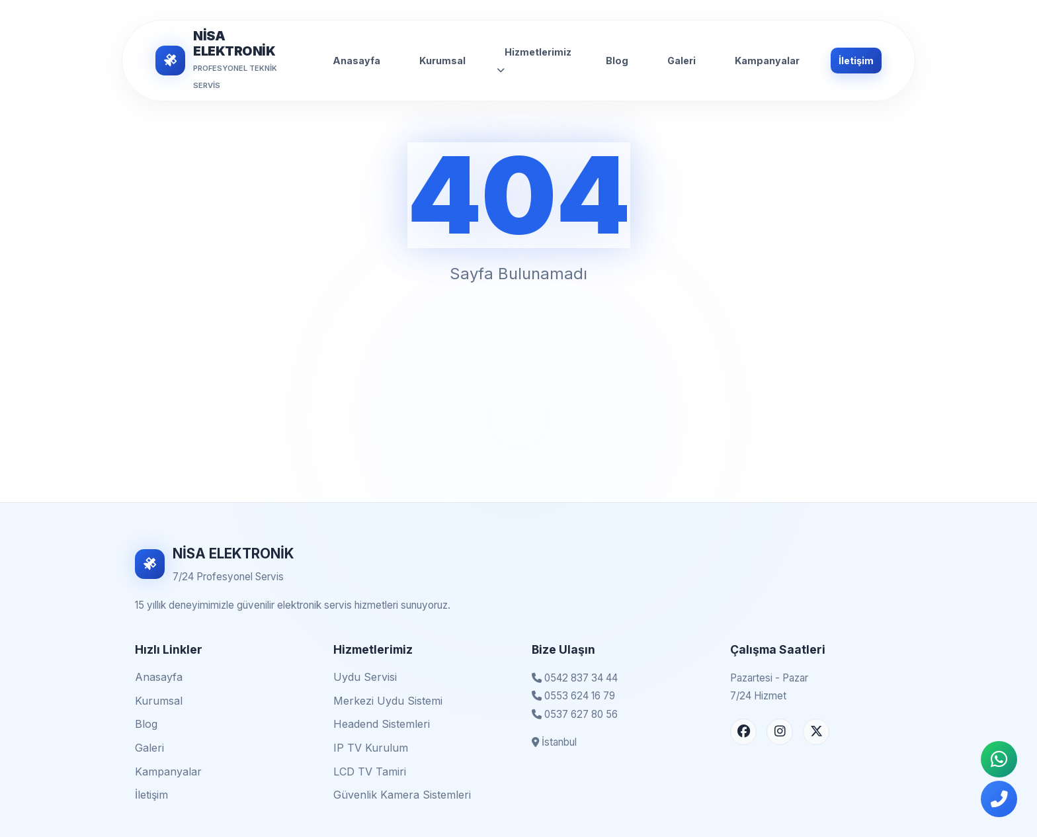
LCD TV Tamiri (369, 771)
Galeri (681, 60)
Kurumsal (442, 60)
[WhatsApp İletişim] (999, 759)
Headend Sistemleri (381, 723)
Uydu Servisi (365, 676)
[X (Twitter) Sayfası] (816, 732)
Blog (617, 60)
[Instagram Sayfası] (780, 732)
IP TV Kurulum (370, 747)
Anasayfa (356, 60)
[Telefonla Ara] (999, 799)
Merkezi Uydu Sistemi (387, 700)
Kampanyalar (767, 60)
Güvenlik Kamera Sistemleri (402, 794)
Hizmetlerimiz (534, 60)
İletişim (856, 60)
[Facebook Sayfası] (743, 732)
